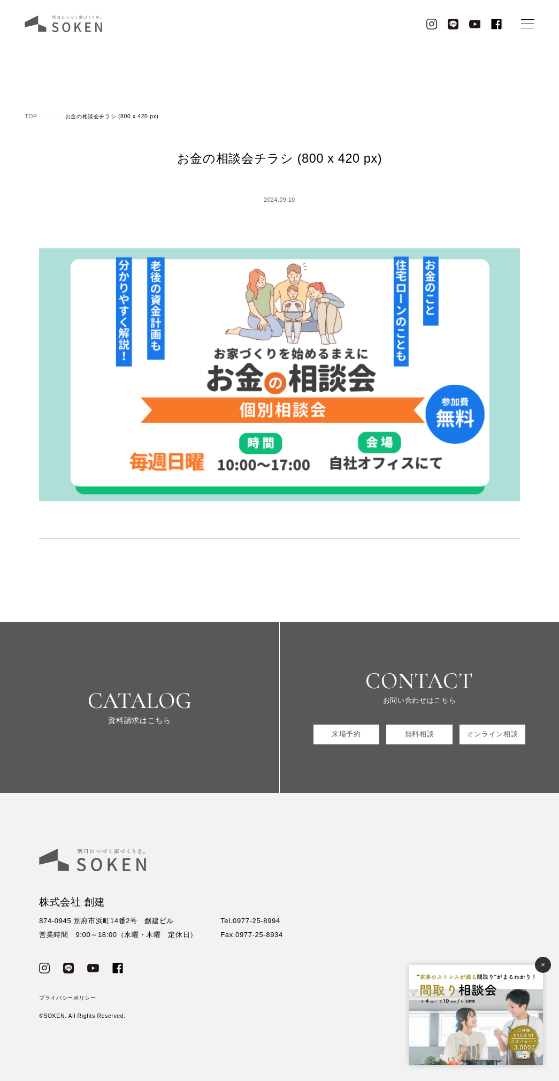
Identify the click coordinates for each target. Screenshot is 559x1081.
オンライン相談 (492, 734)
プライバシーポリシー (67, 998)
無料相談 (419, 734)
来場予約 (346, 734)
